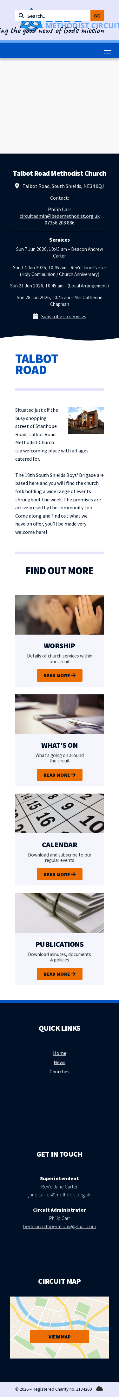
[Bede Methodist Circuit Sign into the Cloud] (99, 1388)
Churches (59, 1071)
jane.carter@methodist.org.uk (59, 1194)
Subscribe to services (63, 316)
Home (59, 1053)
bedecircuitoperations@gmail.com (59, 1226)
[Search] (55, 15)
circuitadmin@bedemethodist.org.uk (60, 216)
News (59, 1062)
